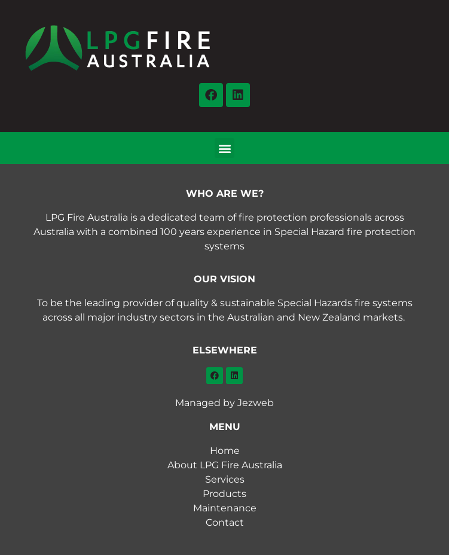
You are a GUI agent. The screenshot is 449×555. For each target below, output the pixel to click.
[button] (224, 148)
